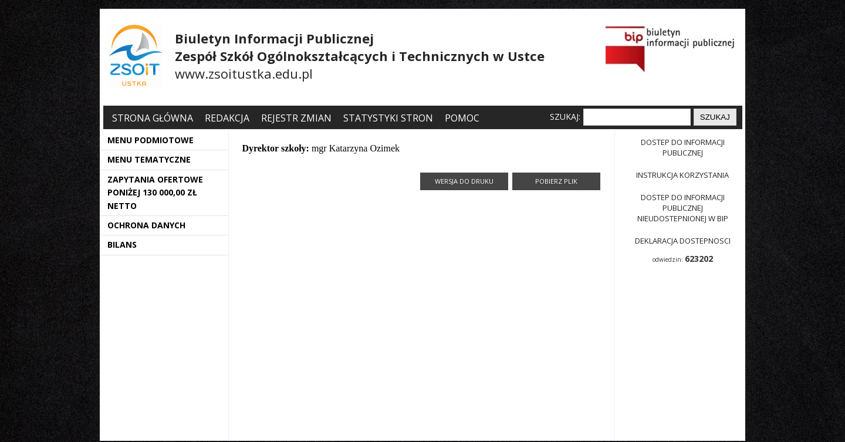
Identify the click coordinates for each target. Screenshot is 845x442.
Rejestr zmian (296, 118)
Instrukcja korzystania (682, 175)
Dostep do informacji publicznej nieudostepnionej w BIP (682, 208)
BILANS (122, 244)
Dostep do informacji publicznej (683, 147)
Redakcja (227, 118)
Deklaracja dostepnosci (683, 240)
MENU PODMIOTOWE (150, 140)
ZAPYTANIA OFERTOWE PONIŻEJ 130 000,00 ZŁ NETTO (155, 192)
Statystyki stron (388, 118)
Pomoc (462, 118)
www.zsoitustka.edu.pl (244, 73)
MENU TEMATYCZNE (149, 159)
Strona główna (153, 118)
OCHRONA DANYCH (146, 225)
